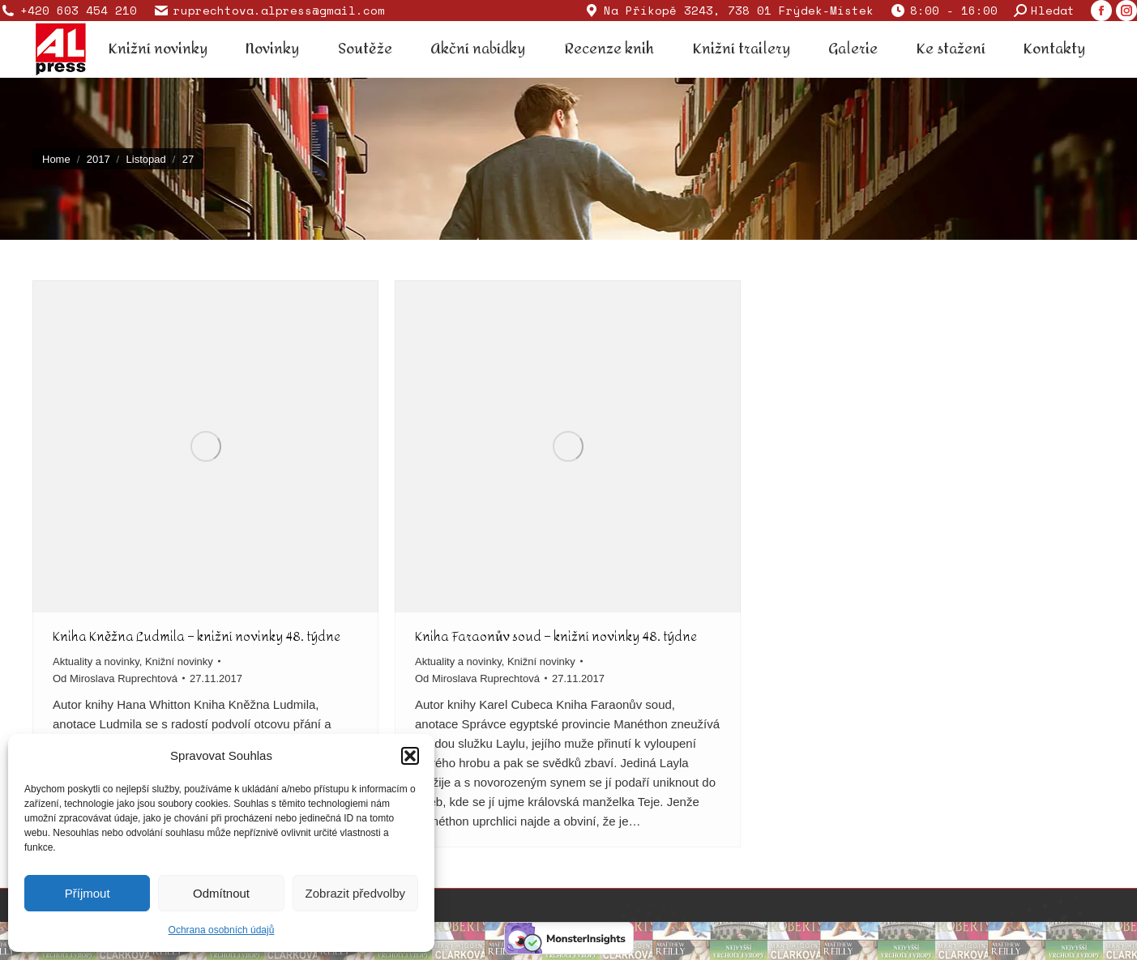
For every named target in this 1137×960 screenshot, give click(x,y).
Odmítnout (221, 893)
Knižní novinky (179, 661)
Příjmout (87, 893)
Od (115, 678)
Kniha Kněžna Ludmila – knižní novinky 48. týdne (196, 636)
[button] (410, 756)
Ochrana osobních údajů (222, 930)
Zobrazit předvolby (355, 893)
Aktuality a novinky (96, 661)
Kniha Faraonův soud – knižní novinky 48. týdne (556, 636)
